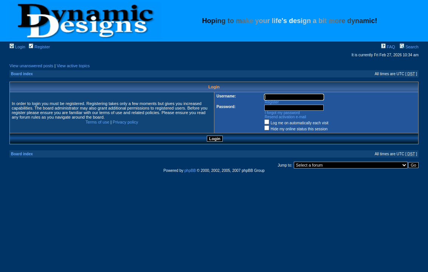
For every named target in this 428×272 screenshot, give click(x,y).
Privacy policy (125, 122)
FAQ (388, 47)
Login (17, 47)
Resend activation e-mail (285, 117)
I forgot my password (282, 113)
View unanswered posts (31, 65)
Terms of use (97, 122)
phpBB (190, 170)
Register (39, 47)
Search (409, 47)
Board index (22, 74)
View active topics (73, 65)
